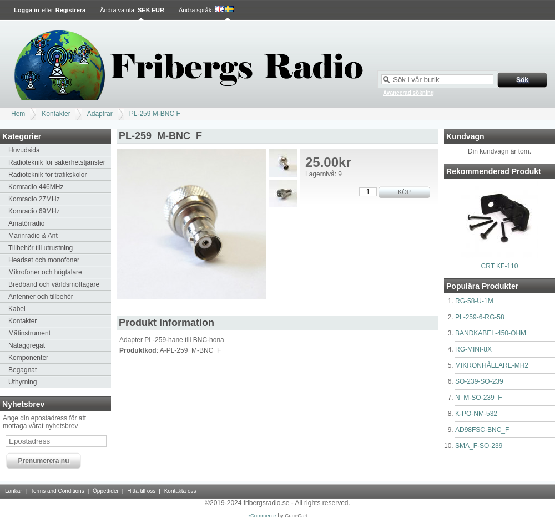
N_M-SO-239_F (478, 397)
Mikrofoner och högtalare (45, 272)
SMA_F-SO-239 (478, 446)
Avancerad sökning (408, 93)
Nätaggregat (26, 345)
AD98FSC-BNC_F (482, 430)
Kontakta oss (180, 491)
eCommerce (262, 515)
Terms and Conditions (57, 491)
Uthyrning (22, 382)
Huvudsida (24, 150)
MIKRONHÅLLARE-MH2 (491, 365)
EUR (158, 10)
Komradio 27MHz (34, 199)
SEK (144, 10)
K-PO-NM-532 (476, 414)
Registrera (70, 10)
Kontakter (56, 114)
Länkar (13, 491)
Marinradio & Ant (33, 236)
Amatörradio (26, 223)
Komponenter (28, 358)
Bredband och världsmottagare (53, 284)
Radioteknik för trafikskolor (47, 175)
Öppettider (106, 491)
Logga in (26, 10)
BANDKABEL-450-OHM (490, 333)
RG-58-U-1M (474, 301)
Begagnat (22, 370)
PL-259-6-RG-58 (479, 317)
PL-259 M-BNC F (154, 114)
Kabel (17, 309)
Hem (18, 114)
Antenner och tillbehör (40, 297)
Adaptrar (100, 114)
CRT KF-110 (499, 266)
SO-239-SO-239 (479, 381)
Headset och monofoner (43, 260)
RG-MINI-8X (473, 349)
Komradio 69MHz (34, 211)
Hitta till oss (141, 491)
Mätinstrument (29, 333)
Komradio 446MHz (35, 187)
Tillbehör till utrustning (40, 248)
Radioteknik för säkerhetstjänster (56, 162)
